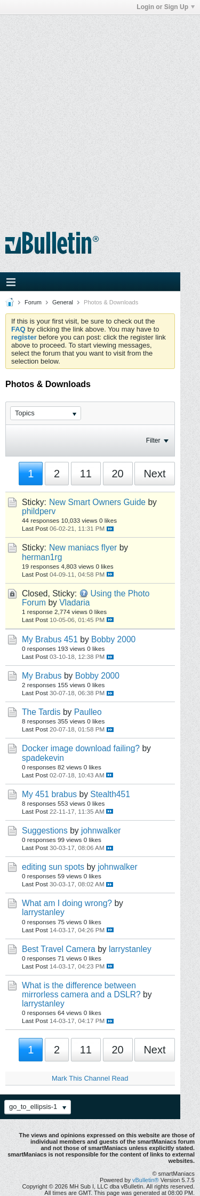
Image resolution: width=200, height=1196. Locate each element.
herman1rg (42, 557)
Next (154, 473)
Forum (33, 302)
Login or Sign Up (166, 7)
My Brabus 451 (50, 639)
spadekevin (43, 757)
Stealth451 (110, 794)
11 (86, 473)
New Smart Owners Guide (97, 502)
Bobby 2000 (113, 639)
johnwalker (101, 830)
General (62, 302)
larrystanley (43, 912)
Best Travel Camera (58, 949)
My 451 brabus (49, 794)
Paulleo (88, 712)
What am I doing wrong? (67, 903)
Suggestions (45, 830)
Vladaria (74, 602)
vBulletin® (145, 1180)
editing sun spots (53, 866)
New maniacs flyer (83, 547)
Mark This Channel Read (90, 1078)
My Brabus (42, 675)
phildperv (38, 511)
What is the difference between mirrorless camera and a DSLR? (81, 990)
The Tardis (41, 712)
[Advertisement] (100, 115)
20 (118, 473)
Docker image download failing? (81, 748)
